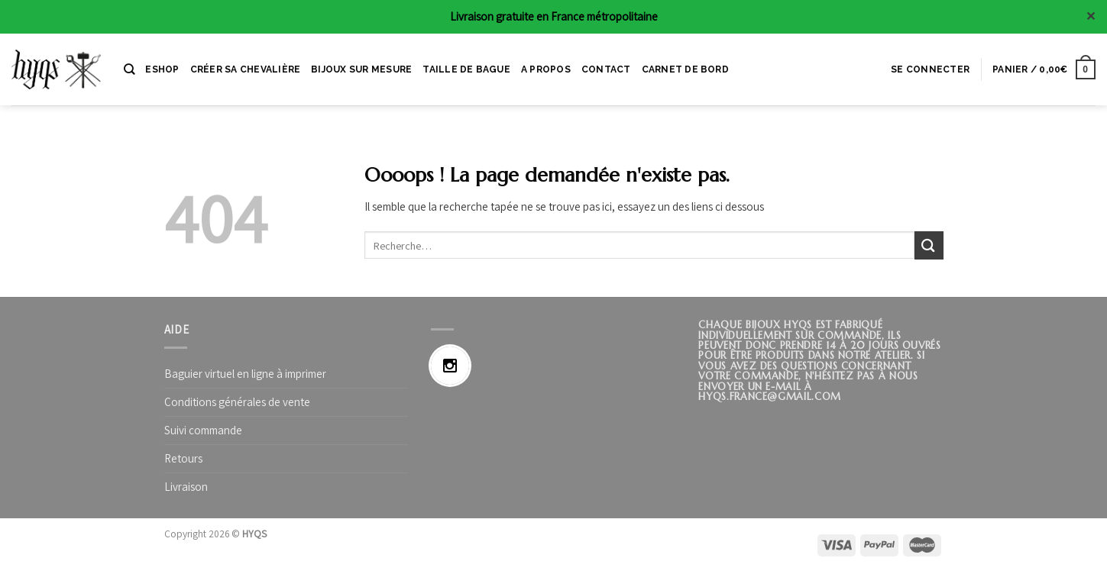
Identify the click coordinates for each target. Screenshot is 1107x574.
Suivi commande (203, 430)
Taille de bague (466, 69)
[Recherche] (129, 69)
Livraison (186, 486)
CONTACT (606, 69)
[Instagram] (454, 365)
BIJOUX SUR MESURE (361, 69)
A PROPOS (546, 69)
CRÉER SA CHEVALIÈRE (245, 69)
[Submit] (929, 245)
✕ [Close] (1091, 16)
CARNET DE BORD (685, 69)
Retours (183, 458)
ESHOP (162, 69)
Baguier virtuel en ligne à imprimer (245, 373)
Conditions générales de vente (237, 402)
